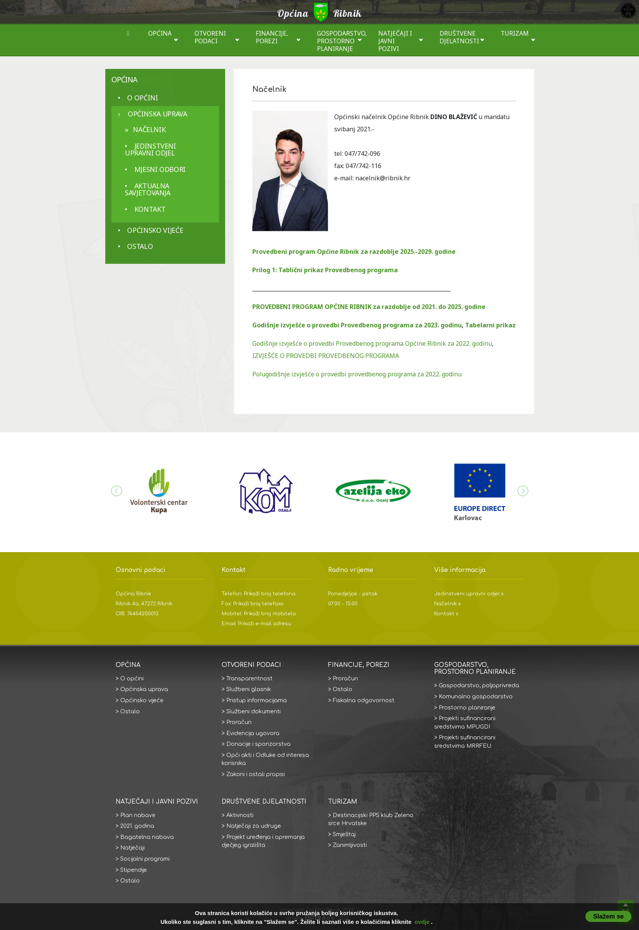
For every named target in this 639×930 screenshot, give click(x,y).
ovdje (422, 922)
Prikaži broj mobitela (270, 613)
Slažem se (608, 916)
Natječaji (132, 848)
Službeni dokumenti (253, 711)
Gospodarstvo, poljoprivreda (479, 685)
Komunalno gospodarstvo (476, 696)
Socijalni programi (145, 859)
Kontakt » (446, 613)
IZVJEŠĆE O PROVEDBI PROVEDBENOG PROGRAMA (325, 355)
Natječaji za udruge (253, 826)
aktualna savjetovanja (147, 189)
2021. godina (137, 826)
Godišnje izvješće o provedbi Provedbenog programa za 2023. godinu (357, 325)
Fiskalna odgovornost (363, 700)
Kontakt (150, 209)
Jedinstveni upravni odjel (150, 149)
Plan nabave (137, 815)
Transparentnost (249, 678)
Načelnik (149, 129)
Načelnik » (447, 603)
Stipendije (133, 870)
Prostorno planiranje (467, 707)
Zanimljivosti (350, 845)
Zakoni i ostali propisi (255, 774)
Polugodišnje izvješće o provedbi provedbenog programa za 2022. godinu (357, 374)
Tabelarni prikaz (490, 325)
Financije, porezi (272, 37)
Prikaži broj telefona (270, 594)
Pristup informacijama (256, 700)
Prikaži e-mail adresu (264, 623)
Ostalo (140, 246)
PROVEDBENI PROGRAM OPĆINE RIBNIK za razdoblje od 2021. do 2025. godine (368, 306)
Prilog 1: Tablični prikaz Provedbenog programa (325, 270)
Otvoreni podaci (210, 37)
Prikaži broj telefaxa (258, 603)
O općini (142, 97)
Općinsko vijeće (155, 230)
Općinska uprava (157, 113)
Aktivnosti (239, 815)
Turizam (515, 33)
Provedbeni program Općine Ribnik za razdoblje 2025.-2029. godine (354, 251)
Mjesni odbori (160, 169)
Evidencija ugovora (252, 733)
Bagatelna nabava (147, 837)
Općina (160, 33)
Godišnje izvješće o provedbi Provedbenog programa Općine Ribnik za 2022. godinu (372, 343)
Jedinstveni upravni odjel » (468, 594)
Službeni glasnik (248, 689)
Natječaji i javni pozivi (395, 40)
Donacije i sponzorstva (258, 744)
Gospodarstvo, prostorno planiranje (342, 40)
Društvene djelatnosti (459, 37)
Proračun (239, 722)
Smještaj (344, 834)
